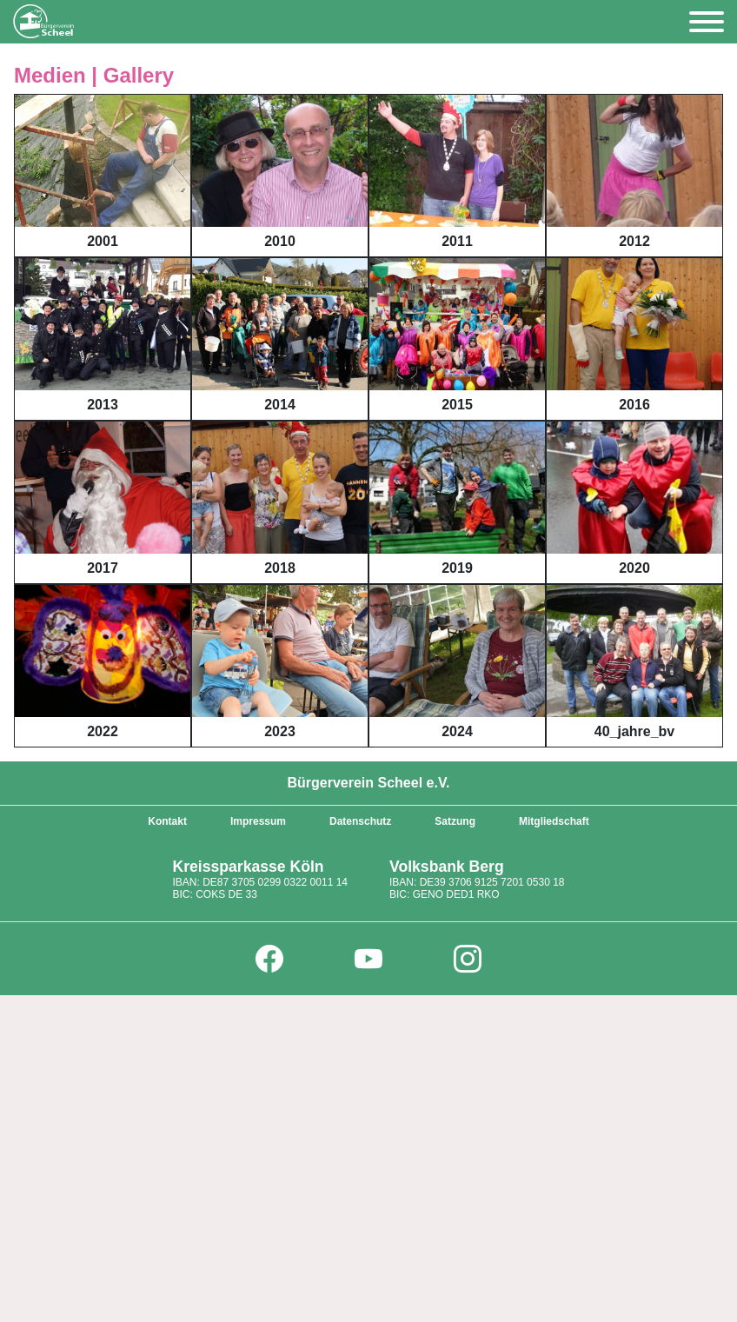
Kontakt (167, 821)
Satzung (455, 821)
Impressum (258, 821)
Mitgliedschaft (554, 821)
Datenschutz (360, 821)
